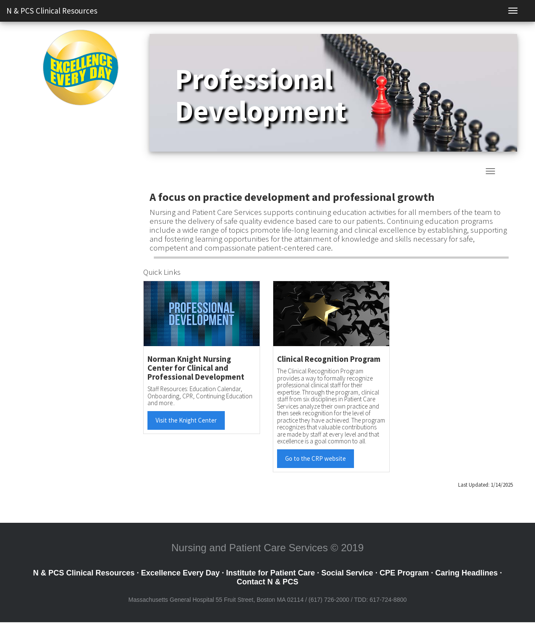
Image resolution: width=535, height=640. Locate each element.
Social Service (347, 573)
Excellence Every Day (180, 573)
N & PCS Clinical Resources (51, 11)
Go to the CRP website (315, 458)
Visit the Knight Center (186, 420)
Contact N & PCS (267, 582)
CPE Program (404, 573)
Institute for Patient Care (270, 573)
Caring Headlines (466, 573)
